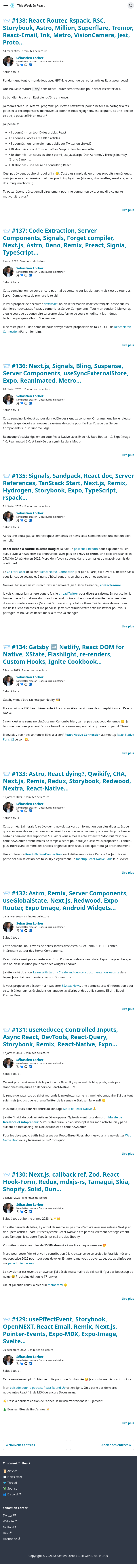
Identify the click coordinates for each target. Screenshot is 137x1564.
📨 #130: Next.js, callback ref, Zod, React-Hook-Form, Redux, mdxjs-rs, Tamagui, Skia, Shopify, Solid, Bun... (66, 1181)
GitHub (9, 1527)
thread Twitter (68, 593)
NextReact (50, 304)
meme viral (55, 1285)
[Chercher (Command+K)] (131, 5)
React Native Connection (82, 735)
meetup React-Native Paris (94, 859)
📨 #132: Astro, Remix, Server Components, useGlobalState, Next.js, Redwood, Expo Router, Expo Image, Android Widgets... (65, 900)
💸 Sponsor (11, 1488)
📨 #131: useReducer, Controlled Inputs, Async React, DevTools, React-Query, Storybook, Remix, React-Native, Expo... (60, 1037)
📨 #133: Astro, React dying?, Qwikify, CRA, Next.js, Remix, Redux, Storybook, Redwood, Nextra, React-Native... (67, 781)
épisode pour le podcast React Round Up (38, 1388)
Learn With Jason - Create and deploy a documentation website (76, 972)
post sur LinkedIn (86, 549)
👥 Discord (12, 1494)
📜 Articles (10, 1471)
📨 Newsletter (12, 1477)
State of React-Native (77, 1109)
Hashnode (11, 1539)
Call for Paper (16, 572)
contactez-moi (110, 585)
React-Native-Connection (57, 572)
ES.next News (71, 986)
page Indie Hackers (21, 1263)
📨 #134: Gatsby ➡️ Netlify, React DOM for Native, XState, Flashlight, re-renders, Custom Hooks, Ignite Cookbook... (63, 654)
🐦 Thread (10, 1483)
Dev (7, 1533)
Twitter (9, 1515)
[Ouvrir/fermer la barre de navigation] (5, 5)
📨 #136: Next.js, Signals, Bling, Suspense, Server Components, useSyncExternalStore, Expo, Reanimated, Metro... (65, 373)
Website (10, 1521)
